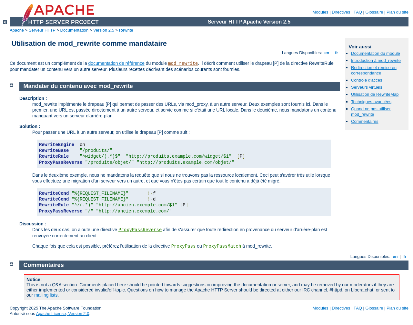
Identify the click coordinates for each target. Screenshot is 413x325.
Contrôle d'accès (366, 80)
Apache (17, 30)
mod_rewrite (183, 63)
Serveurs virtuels (366, 87)
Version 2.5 (103, 30)
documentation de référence (116, 63)
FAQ (358, 12)
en (326, 52)
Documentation (74, 30)
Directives (341, 12)
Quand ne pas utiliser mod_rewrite (371, 111)
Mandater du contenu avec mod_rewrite (78, 86)
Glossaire (374, 12)
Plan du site (397, 12)
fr (336, 52)
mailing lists (45, 295)
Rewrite (126, 30)
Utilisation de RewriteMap (374, 94)
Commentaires (364, 121)
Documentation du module (375, 53)
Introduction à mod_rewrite (376, 60)
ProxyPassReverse (140, 229)
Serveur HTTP (42, 30)
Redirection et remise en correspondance (374, 70)
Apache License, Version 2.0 (62, 313)
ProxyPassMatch (222, 246)
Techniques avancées (371, 101)
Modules (320, 12)
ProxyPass (183, 246)
